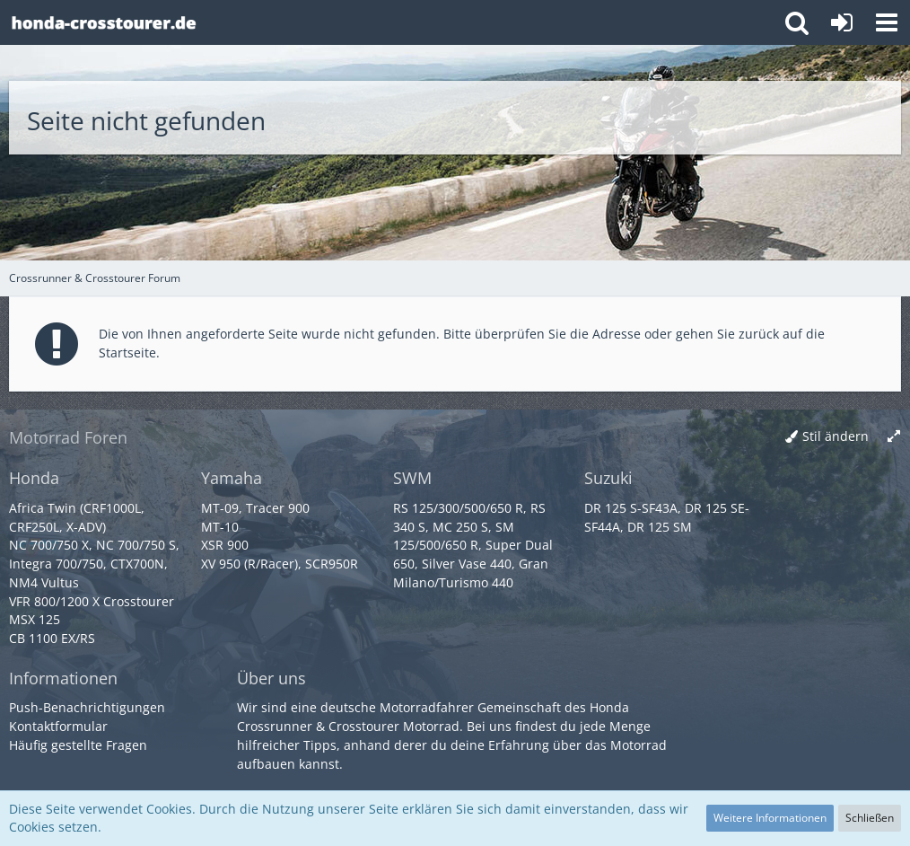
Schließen (869, 817)
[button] (887, 22)
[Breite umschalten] (894, 436)
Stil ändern (835, 436)
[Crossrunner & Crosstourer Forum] (103, 22)
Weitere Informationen (770, 817)
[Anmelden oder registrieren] (842, 22)
